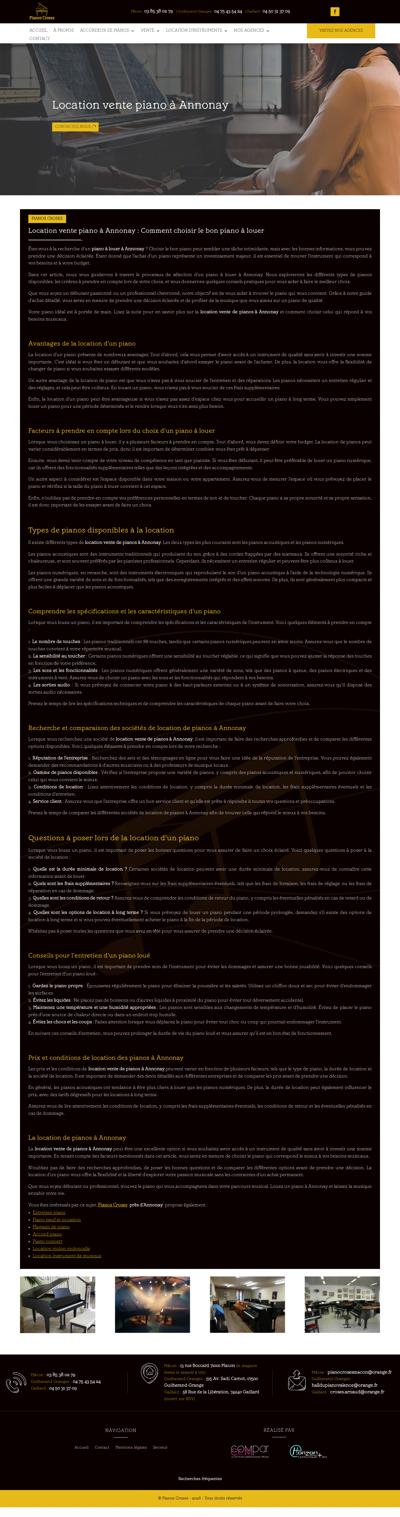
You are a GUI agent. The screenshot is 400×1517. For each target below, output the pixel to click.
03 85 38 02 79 (161, 11)
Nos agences (249, 31)
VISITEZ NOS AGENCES (341, 31)
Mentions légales (131, 1457)
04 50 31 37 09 (279, 11)
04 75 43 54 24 (231, 11)
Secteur (160, 1457)
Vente (147, 31)
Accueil (38, 31)
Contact (39, 39)
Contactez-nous (73, 150)
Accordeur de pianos (104, 31)
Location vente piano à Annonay (140, 128)
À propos (63, 31)
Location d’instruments (194, 31)
